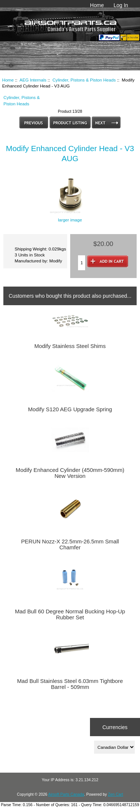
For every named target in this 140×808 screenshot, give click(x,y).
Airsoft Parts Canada (66, 794)
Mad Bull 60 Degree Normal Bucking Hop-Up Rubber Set (70, 614)
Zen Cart (115, 794)
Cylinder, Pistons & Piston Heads (84, 79)
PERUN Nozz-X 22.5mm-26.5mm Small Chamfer (70, 544)
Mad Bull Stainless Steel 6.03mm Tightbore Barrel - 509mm (70, 684)
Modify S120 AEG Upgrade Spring (70, 409)
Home (97, 5)
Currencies (114, 727)
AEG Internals (32, 79)
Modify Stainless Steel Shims (70, 346)
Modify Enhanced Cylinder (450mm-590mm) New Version (70, 473)
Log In (120, 5)
